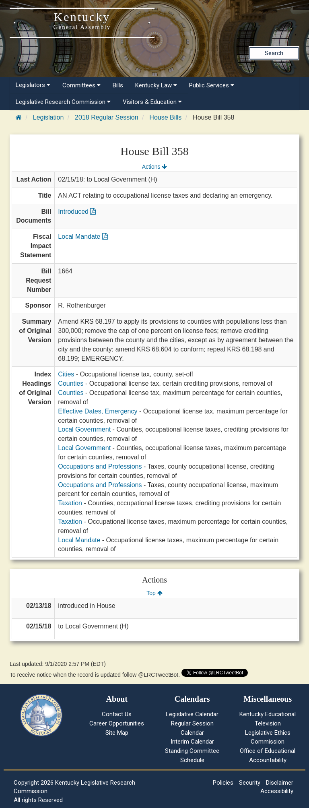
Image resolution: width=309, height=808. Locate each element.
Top (154, 593)
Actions (154, 166)
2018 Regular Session (106, 117)
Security (249, 782)
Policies (223, 782)
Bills (118, 85)
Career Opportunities (116, 723)
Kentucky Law (156, 85)
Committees (81, 85)
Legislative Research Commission (63, 101)
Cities (66, 374)
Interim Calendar (192, 741)
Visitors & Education (152, 101)
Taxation (70, 503)
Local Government (84, 429)
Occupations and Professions (100, 466)
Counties (70, 383)
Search (274, 53)
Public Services (211, 85)
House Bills (165, 117)
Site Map (116, 732)
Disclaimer (279, 782)
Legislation (48, 117)
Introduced (77, 211)
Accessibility (276, 791)
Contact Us (117, 714)
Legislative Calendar (192, 714)
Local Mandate (82, 236)
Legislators (33, 85)
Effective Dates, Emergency (97, 411)
